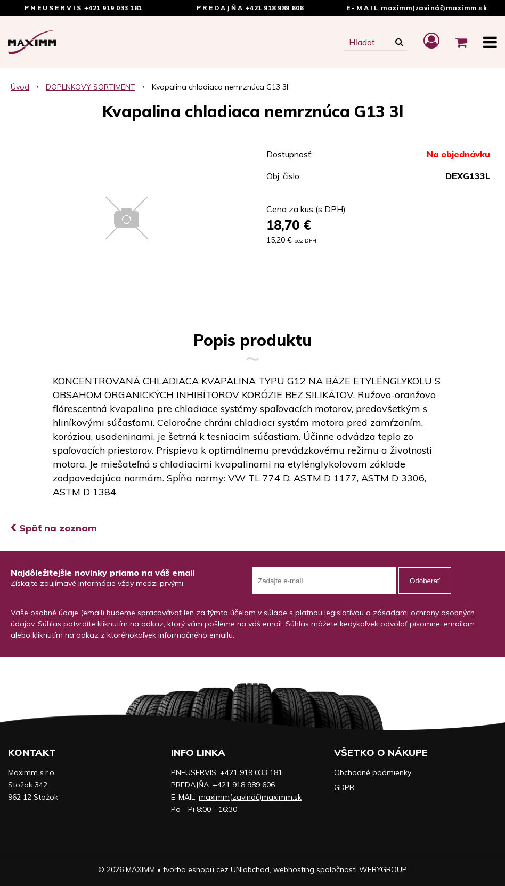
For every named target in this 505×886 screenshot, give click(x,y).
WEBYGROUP (383, 869)
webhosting (293, 869)
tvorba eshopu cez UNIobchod (216, 869)
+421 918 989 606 (275, 8)
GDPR (344, 787)
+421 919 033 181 (113, 8)
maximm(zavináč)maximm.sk (434, 8)
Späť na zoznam (54, 528)
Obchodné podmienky (372, 772)
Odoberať (425, 581)
